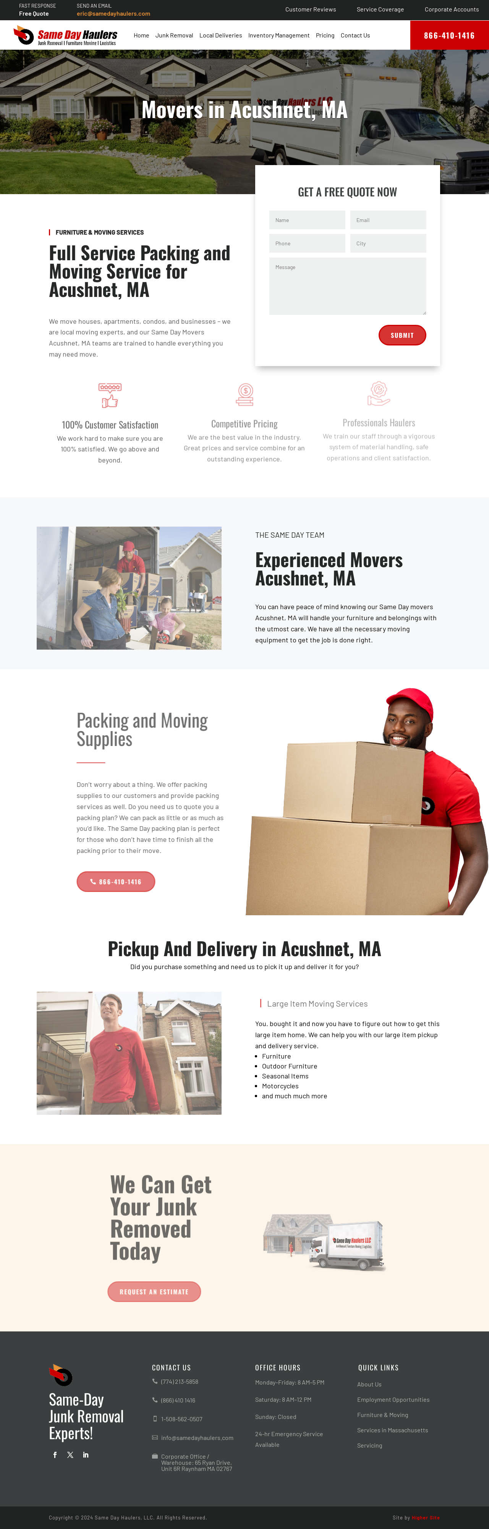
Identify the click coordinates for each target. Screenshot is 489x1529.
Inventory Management (279, 35)
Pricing (325, 35)
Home (141, 35)
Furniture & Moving (382, 1415)
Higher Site (426, 1517)
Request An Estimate (151, 1291)
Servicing (369, 1446)
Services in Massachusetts (392, 1430)
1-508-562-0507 (181, 1418)
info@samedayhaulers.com (197, 1437)
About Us (369, 1384)
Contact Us (355, 35)
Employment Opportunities (393, 1400)
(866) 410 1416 (178, 1400)
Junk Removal (174, 35)
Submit (402, 344)
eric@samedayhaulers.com (113, 13)
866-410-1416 (449, 35)
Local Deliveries (220, 35)
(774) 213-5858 (179, 1381)
